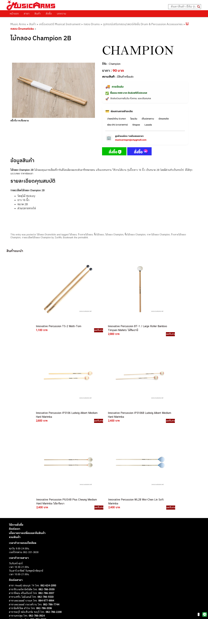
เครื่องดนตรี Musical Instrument (59, 24)
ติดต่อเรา (14, 422)
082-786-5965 (53, 523)
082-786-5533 (45, 489)
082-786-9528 (38, 512)
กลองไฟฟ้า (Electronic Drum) (24, 580)
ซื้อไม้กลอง (99, 234)
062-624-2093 (48, 478)
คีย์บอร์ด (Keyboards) (20, 569)
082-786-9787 (46, 516)
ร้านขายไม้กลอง (85, 234)
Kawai (12, 602)
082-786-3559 (46, 482)
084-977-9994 (46, 493)
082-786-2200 (54, 504)
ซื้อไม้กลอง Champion (135, 234)
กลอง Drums (92, 24)
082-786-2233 (57, 519)
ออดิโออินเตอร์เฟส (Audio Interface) (27, 584)
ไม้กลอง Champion (114, 234)
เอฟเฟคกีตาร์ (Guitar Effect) (23, 576)
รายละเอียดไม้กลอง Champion (36, 237)
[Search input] (183, 6)
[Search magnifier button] (198, 6)
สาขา (26, 13)
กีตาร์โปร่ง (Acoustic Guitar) (23, 566)
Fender (12, 591)
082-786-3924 (37, 508)
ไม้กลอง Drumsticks (46, 234)
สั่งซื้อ (49, 13)
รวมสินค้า (14, 430)
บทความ (61, 13)
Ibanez (12, 598)
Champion (114, 63)
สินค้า (37, 13)
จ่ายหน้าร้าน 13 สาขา (116, 118)
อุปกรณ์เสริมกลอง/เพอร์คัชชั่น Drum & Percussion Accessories (143, 24)
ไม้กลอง (73, 234)
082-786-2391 (52, 527)
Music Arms (18, 24)
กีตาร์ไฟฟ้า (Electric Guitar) (23, 562)
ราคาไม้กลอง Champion (158, 234)
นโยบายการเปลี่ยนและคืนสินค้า (27, 426)
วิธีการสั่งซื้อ (16, 417)
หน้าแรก (14, 13)
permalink (83, 237)
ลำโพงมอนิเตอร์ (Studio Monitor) (26, 588)
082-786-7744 (51, 497)
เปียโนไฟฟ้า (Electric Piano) (23, 573)
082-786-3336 (44, 501)
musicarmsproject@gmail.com (130, 140)
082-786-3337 (46, 486)
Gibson (12, 595)
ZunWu (58, 237)
